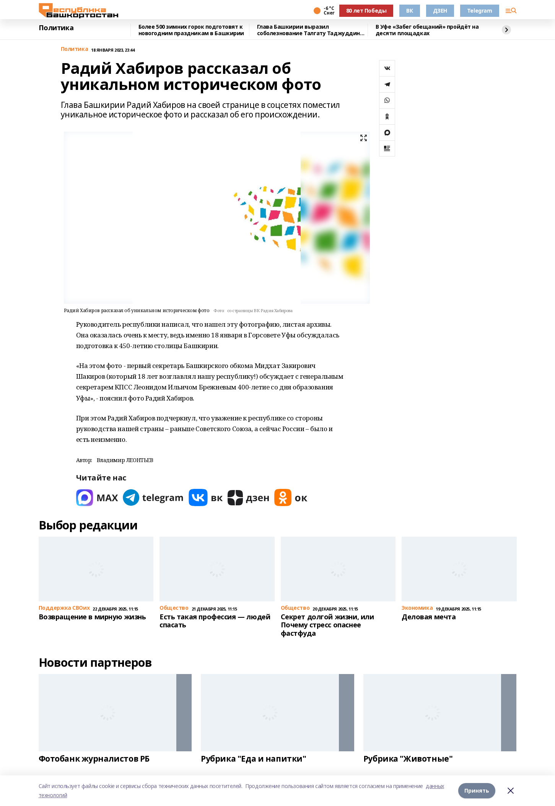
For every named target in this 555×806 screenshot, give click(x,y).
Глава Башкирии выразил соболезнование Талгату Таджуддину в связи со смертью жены (310, 30)
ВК (409, 10)
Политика (56, 28)
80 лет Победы (366, 10)
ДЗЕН (440, 10)
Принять (476, 790)
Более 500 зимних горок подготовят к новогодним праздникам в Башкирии (191, 30)
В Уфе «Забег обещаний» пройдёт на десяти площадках (427, 30)
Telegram (479, 10)
